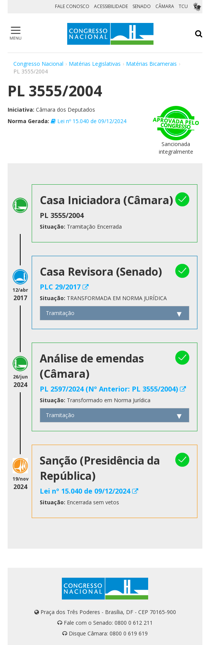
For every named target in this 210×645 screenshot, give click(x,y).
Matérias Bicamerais (151, 63)
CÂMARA (164, 6)
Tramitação (60, 313)
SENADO (141, 6)
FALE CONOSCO (72, 6)
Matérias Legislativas (95, 63)
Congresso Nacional (38, 63)
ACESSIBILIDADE (111, 6)
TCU (183, 6)
